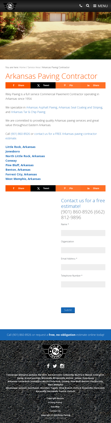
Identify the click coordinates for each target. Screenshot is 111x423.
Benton (86, 381)
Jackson (33, 374)
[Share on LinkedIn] (93, 85)
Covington (98, 374)
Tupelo (54, 387)
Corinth (71, 391)
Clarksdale (99, 387)
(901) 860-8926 (20, 134)
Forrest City (96, 381)
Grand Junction (32, 378)
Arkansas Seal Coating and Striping (80, 107)
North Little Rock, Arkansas (25, 156)
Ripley (20, 378)
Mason (88, 374)
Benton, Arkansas (17, 169)
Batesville (41, 391)
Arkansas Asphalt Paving (41, 107)
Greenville (87, 387)
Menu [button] (103, 5)
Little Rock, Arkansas (20, 147)
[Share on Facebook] (18, 85)
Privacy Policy (55, 402)
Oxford (77, 387)
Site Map (55, 406)
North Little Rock (51, 381)
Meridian (45, 387)
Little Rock (24, 381)
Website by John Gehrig (55, 418)
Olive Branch (65, 387)
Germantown (55, 374)
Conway (11, 160)
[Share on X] (43, 85)
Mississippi (12, 387)
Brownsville (59, 378)
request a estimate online (66, 335)
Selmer (78, 378)
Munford (79, 374)
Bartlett (42, 374)
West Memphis (55, 384)
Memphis (23, 374)
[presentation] (85, 297)
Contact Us (55, 411)
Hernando (52, 391)
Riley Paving (10, 6)
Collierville (68, 374)
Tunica (62, 391)
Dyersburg (88, 378)
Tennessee (12, 374)
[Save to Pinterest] (68, 85)
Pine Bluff (76, 381)
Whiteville (46, 378)
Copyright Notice (55, 398)
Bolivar (70, 378)
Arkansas (12, 381)
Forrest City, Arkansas (21, 174)
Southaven (33, 387)
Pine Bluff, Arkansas (19, 165)
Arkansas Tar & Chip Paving (28, 112)
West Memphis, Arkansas (23, 179)
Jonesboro (12, 151)
